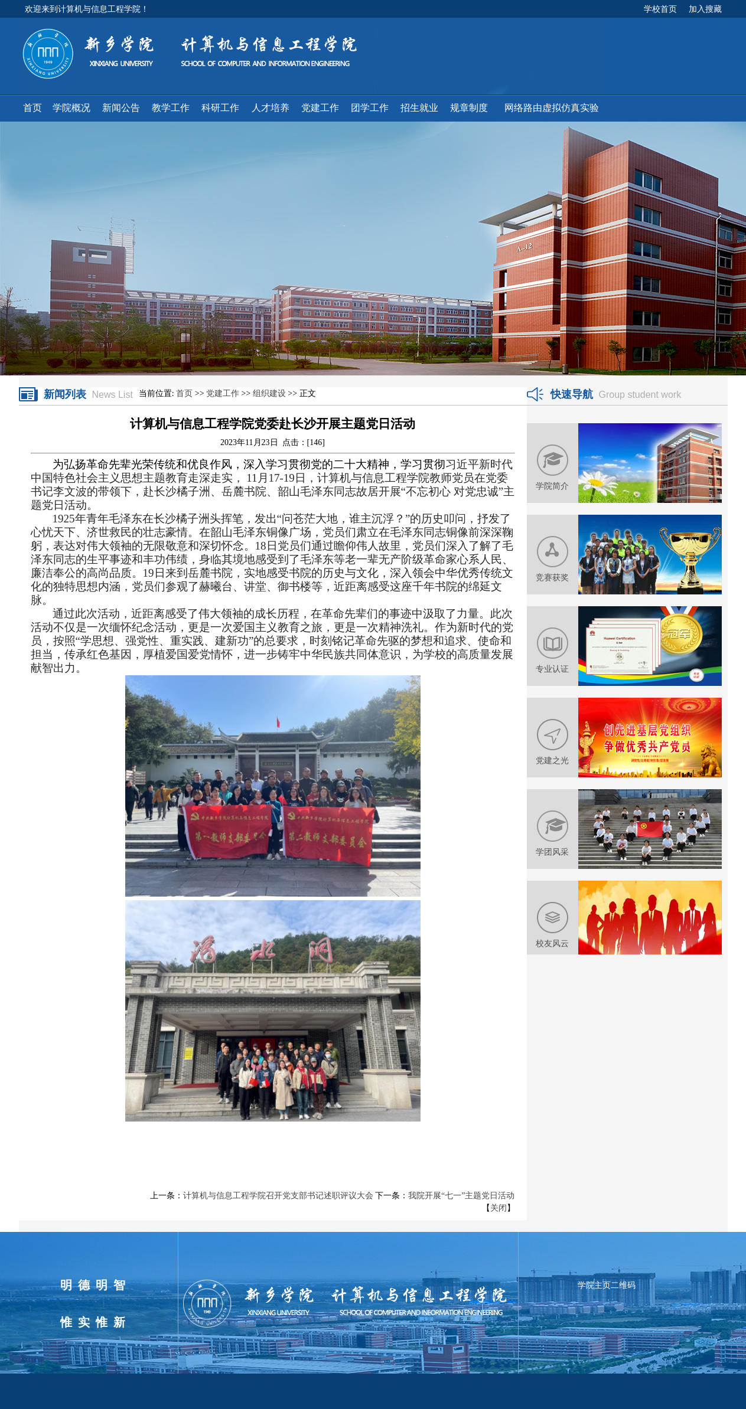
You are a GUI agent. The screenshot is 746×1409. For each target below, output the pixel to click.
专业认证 (552, 669)
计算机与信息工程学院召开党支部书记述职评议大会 (278, 1195)
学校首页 (660, 9)
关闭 (498, 1208)
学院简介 (552, 486)
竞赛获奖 (552, 577)
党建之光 (552, 760)
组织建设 (269, 393)
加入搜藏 (705, 9)
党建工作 (222, 393)
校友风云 (552, 943)
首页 (184, 393)
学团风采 (552, 851)
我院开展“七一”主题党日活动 (461, 1195)
